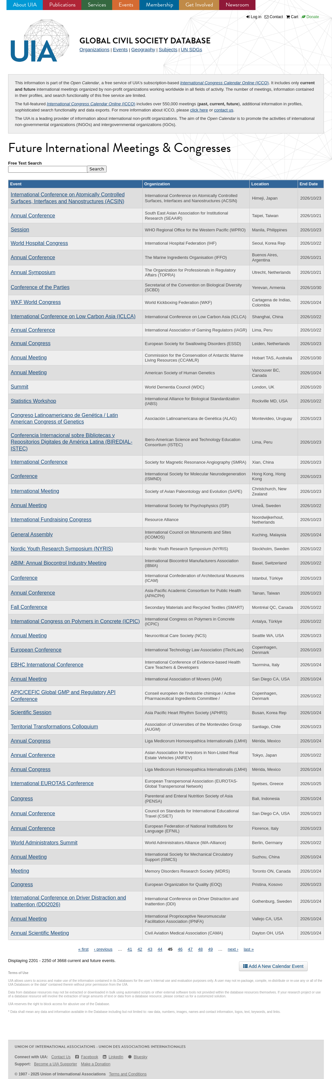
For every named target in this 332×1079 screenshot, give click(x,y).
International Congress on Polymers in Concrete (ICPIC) (75, 621)
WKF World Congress (36, 302)
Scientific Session (31, 712)
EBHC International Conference (47, 664)
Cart (292, 17)
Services (97, 5)
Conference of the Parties (40, 287)
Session (20, 229)
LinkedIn (113, 1057)
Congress (22, 798)
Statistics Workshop (33, 401)
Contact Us (60, 1057)
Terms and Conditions (128, 1074)
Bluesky (137, 1057)
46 (180, 949)
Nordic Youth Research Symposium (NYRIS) (62, 548)
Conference (24, 476)
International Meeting (35, 491)
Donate (310, 17)
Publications (62, 5)
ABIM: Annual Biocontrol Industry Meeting (58, 563)
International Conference (39, 462)
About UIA (25, 5)
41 (129, 949)
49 (210, 949)
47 (190, 949)
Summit (19, 386)
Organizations (94, 49)
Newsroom (237, 5)
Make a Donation (96, 1064)
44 (160, 949)
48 (200, 949)
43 (150, 949)
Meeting (20, 871)
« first (83, 949)
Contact (274, 17)
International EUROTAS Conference (52, 783)
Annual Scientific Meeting (40, 933)
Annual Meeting (29, 357)
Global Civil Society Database (145, 41)
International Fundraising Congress (51, 519)
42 (139, 949)
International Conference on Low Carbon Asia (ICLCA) (73, 316)
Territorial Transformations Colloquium (54, 726)
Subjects (168, 49)
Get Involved (199, 5)
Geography (143, 49)
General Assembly (32, 534)
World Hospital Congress (39, 243)
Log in (256, 17)
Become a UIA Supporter (55, 1064)
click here (199, 110)
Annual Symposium (33, 272)
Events (126, 5)
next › (233, 949)
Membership (159, 5)
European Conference (36, 650)
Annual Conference (33, 215)
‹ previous (103, 949)
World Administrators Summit (44, 842)
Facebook (86, 1057)
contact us (223, 110)
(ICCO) (224, 82)
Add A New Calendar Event (273, 966)
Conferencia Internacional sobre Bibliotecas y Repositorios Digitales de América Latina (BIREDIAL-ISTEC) (71, 442)
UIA (32, 37)
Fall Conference (29, 607)
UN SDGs (191, 49)
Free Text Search (25, 163)
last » (249, 949)
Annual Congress (31, 343)
